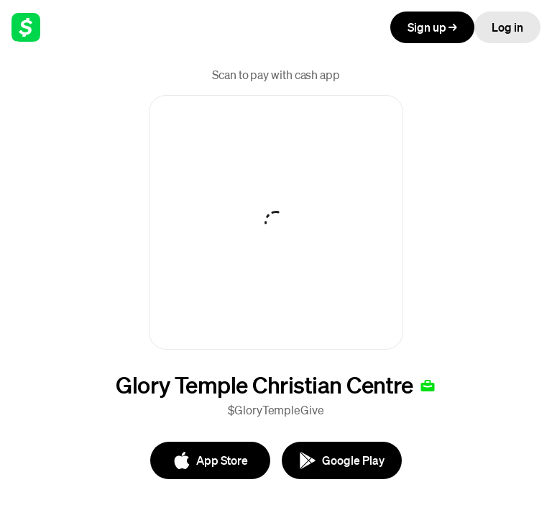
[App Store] (210, 460)
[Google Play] (342, 460)
